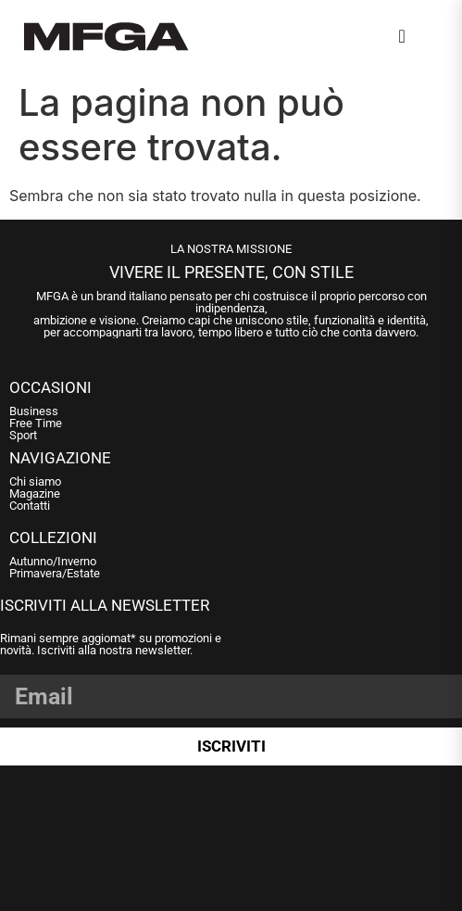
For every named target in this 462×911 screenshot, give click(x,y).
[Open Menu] (429, 40)
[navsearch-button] (401, 36)
